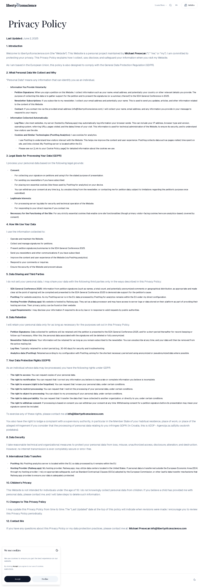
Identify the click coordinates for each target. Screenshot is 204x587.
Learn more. (8, 569)
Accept (17, 579)
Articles (189, 5)
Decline (45, 579)
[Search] (170, 5)
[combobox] (176, 5)
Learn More (161, 5)
